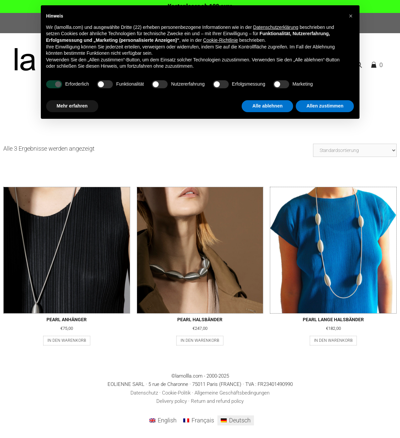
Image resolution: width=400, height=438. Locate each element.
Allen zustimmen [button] (324, 106)
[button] (351, 16)
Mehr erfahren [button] (72, 106)
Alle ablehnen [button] (267, 106)
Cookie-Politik (176, 393)
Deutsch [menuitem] (240, 420)
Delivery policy (171, 401)
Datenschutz (144, 393)
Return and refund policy (217, 401)
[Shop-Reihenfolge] (355, 150)
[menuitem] (163, 420)
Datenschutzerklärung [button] (275, 27)
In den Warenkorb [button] (66, 340)
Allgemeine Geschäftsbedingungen (232, 393)
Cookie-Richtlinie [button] (220, 40)
